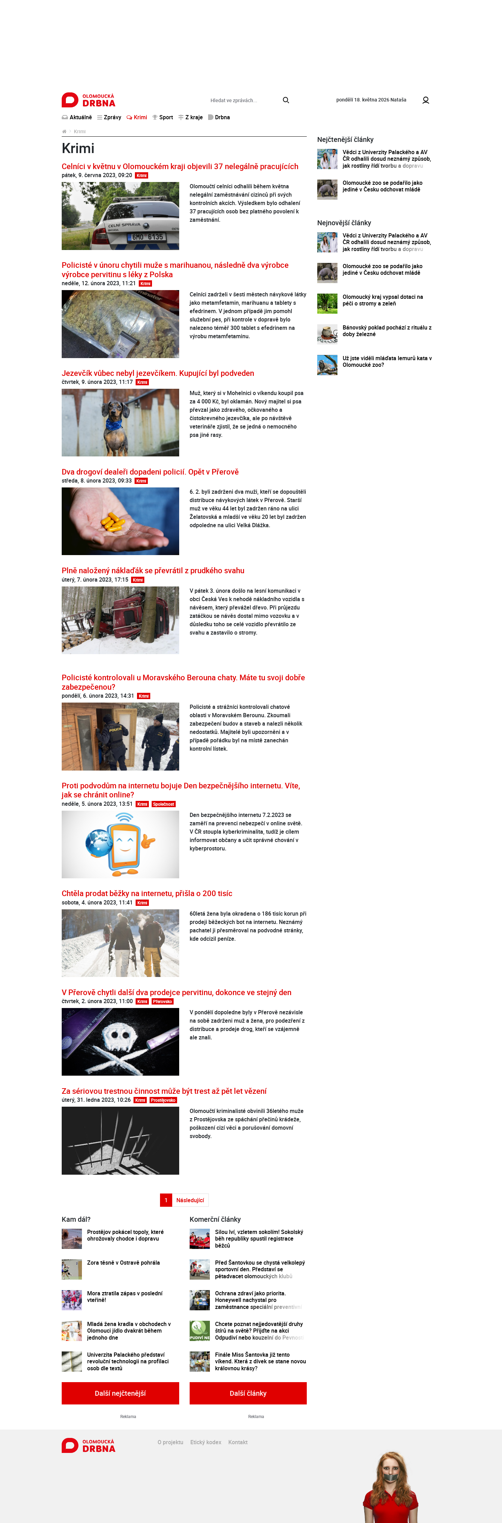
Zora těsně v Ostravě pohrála (123, 1262)
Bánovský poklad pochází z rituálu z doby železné (387, 331)
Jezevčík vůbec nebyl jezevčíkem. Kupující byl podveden (158, 373)
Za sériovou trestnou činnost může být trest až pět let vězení (164, 1091)
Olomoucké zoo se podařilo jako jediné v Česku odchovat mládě (383, 186)
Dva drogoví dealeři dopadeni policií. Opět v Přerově (150, 472)
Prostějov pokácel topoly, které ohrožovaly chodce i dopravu (125, 1235)
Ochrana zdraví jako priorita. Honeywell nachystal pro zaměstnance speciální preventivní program (258, 1303)
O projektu (170, 1442)
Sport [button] (162, 117)
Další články (248, 1393)
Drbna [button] (219, 117)
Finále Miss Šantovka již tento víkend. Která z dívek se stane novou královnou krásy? (260, 1361)
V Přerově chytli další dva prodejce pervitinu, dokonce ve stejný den (176, 992)
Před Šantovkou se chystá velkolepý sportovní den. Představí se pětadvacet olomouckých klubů (260, 1269)
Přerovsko (162, 1001)
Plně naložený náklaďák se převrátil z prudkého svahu (153, 570)
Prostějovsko (163, 1100)
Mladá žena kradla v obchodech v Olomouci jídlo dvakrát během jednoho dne (129, 1331)
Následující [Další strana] (190, 1200)
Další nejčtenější (120, 1393)
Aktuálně (77, 117)
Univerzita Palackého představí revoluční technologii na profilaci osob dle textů (128, 1361)
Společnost (163, 804)
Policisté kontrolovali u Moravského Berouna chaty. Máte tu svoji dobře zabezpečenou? (183, 681)
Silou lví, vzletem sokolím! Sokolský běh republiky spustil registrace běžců (259, 1239)
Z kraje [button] (190, 117)
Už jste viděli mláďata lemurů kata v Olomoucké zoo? (387, 362)
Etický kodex (205, 1442)
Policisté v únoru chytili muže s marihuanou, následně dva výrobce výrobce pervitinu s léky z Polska (175, 269)
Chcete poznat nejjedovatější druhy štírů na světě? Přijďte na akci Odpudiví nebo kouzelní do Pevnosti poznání (259, 1334)
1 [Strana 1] (166, 1200)
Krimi (137, 117)
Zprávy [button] (109, 117)
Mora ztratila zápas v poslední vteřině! (124, 1297)
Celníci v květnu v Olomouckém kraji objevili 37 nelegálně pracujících (180, 166)
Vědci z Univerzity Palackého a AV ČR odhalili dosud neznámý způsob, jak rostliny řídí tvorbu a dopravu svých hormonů (387, 162)
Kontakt (238, 1442)
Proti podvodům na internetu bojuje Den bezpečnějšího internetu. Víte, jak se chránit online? (181, 790)
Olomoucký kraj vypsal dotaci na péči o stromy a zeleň (383, 300)
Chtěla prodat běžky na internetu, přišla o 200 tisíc (147, 893)
